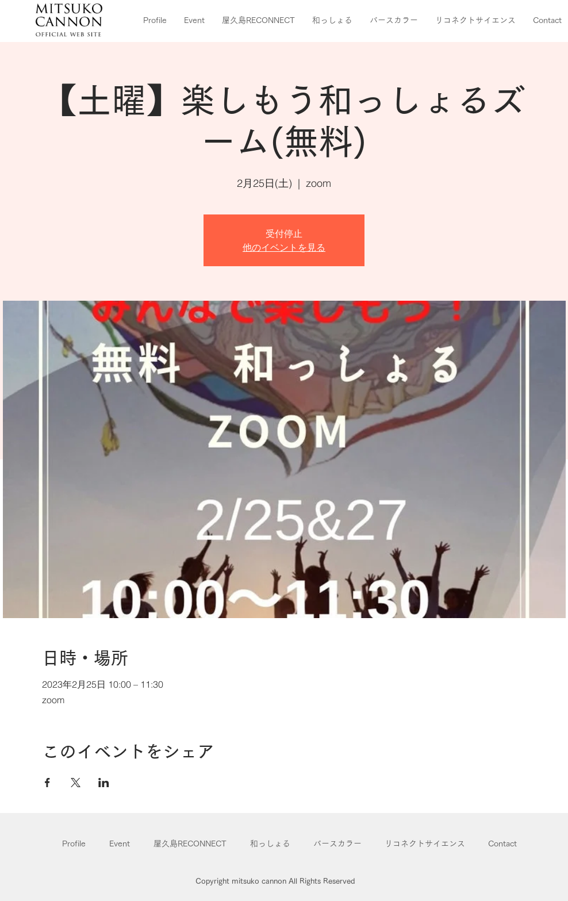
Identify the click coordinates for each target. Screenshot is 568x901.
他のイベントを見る (284, 247)
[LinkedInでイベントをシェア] (103, 782)
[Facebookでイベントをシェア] (47, 782)
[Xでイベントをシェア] (75, 782)
